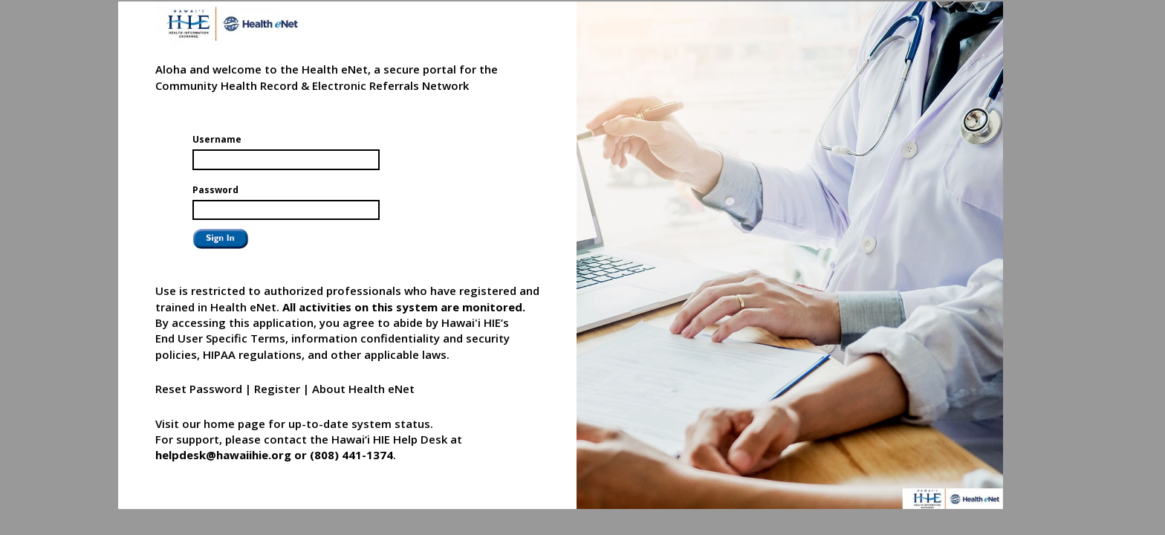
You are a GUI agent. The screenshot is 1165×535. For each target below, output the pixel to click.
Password (215, 190)
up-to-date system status (359, 423)
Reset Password (198, 388)
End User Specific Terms (220, 338)
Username (216, 139)
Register (277, 388)
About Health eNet (363, 388)
